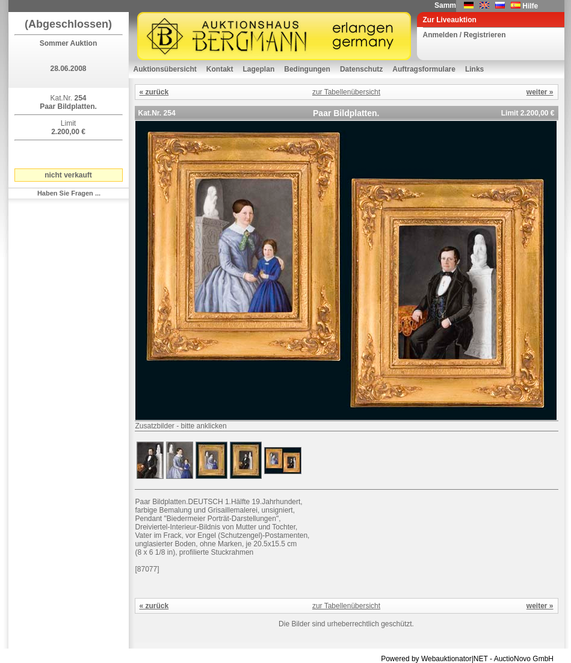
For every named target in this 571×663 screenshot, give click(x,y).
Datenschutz (361, 69)
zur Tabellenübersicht (346, 92)
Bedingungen (307, 69)
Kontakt (219, 69)
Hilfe (530, 6)
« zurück (154, 92)
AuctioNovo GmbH (524, 659)
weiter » (540, 92)
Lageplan (259, 69)
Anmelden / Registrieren (464, 35)
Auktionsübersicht (165, 69)
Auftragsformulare (423, 69)
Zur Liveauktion (450, 20)
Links (474, 69)
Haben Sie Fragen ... (68, 193)
